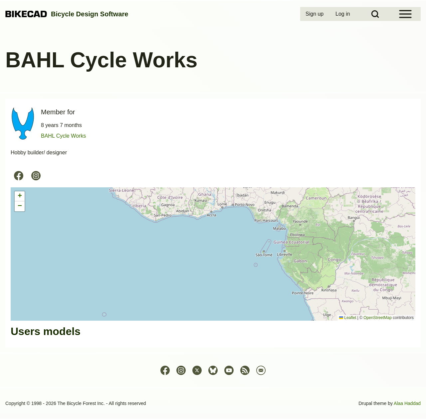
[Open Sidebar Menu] (405, 14)
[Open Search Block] (375, 14)
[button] (20, 196)
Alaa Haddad (407, 403)
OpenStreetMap (377, 317)
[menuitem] (315, 14)
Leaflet (347, 317)
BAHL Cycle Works (63, 136)
